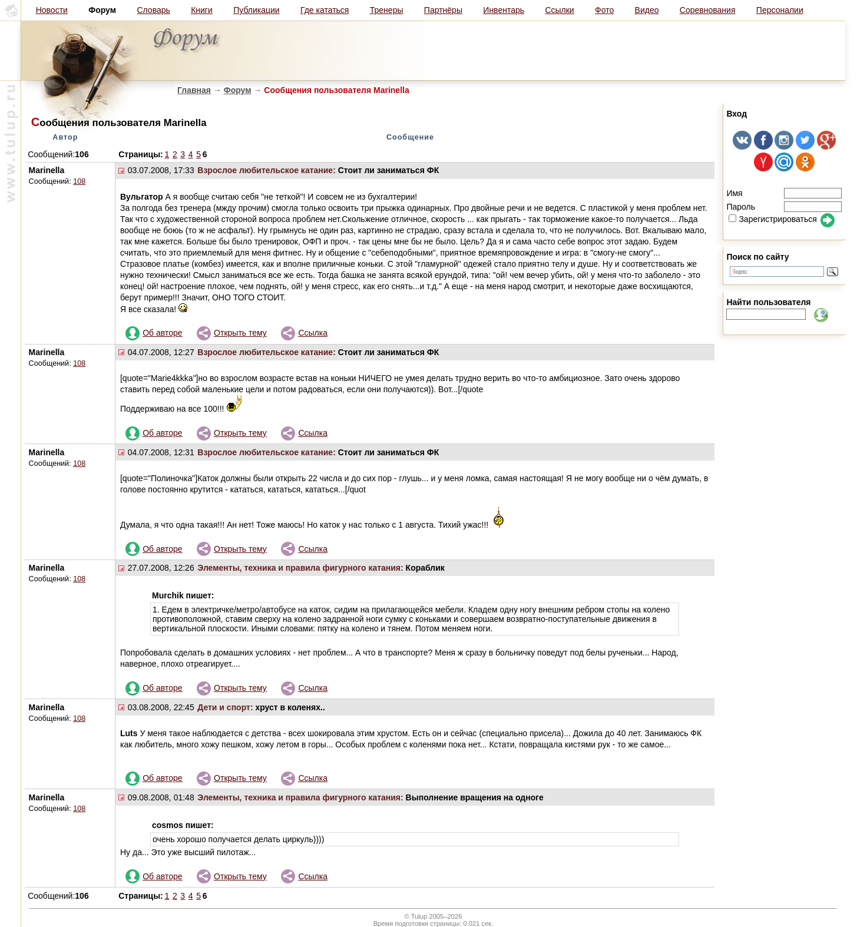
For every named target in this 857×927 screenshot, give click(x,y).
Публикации (256, 10)
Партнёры (443, 10)
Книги (202, 10)
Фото (604, 10)
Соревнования (708, 10)
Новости (52, 10)
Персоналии (779, 10)
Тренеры (386, 10)
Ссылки (559, 10)
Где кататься (324, 10)
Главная (194, 90)
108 (79, 181)
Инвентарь (503, 10)
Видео (647, 10)
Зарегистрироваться (772, 219)
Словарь (153, 10)
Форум (238, 90)
